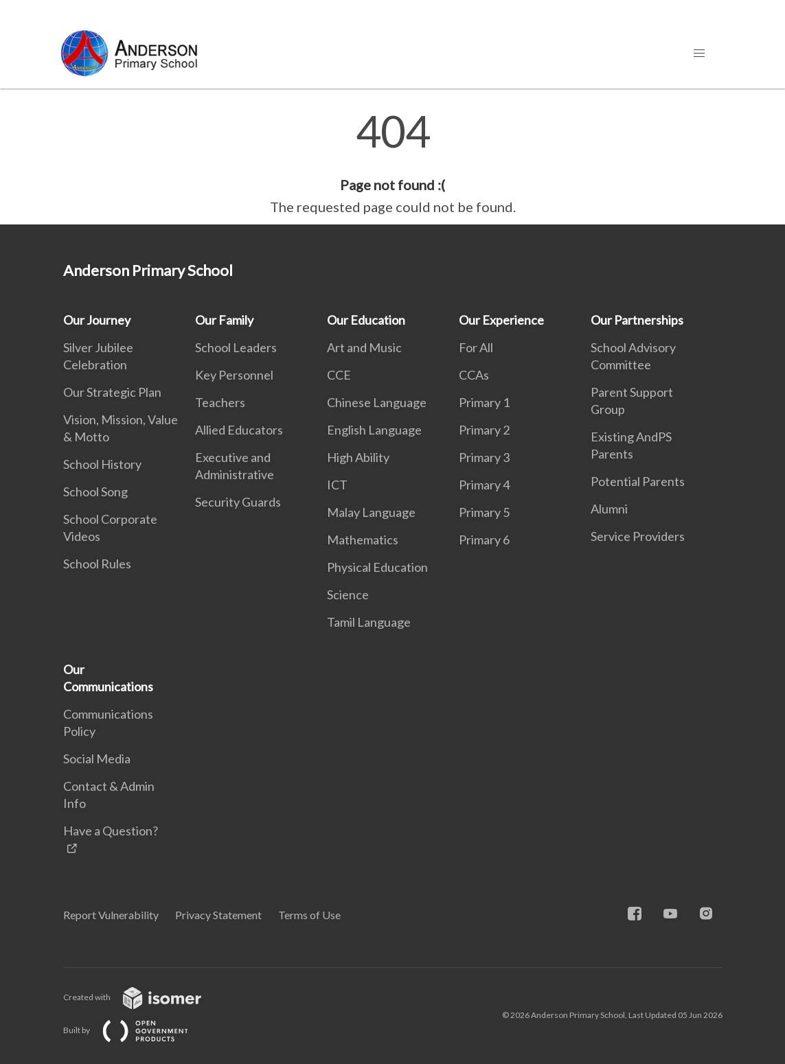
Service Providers (638, 536)
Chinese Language (376, 402)
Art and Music (364, 347)
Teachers (220, 402)
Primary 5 (484, 512)
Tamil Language (369, 621)
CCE (339, 374)
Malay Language (371, 512)
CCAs (474, 374)
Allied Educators (239, 429)
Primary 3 (484, 457)
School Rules (97, 563)
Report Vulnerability (111, 914)
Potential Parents (638, 481)
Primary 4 (484, 484)
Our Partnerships (637, 319)
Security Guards (238, 501)
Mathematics (362, 539)
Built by (136, 1030)
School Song (95, 491)
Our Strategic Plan (112, 392)
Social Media (96, 758)
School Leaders (236, 347)
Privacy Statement (218, 914)
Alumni (609, 508)
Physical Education (377, 567)
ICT (337, 484)
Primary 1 (484, 402)
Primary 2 (484, 429)
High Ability (358, 457)
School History (102, 464)
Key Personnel (234, 374)
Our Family (224, 319)
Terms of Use (309, 914)
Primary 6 (484, 539)
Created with (143, 997)
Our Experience (501, 319)
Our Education (366, 319)
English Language (374, 429)
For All (476, 347)
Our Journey (96, 319)
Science (348, 594)
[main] (392, 163)
